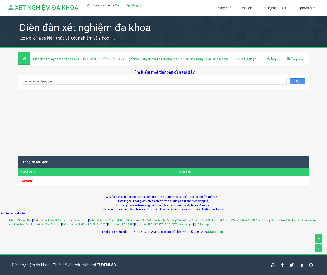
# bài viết (185, 171)
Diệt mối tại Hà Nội (45, 220)
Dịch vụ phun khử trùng (72, 220)
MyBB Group (216, 231)
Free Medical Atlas (32, 224)
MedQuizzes (53, 224)
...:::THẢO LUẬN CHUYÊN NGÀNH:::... (99, 59)
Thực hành (168, 59)
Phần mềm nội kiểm (74, 224)
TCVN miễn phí (183, 224)
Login (273, 58)
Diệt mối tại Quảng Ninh (191, 220)
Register (296, 58)
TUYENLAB (106, 264)
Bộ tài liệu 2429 (97, 224)
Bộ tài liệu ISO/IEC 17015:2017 (154, 224)
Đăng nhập (122, 5)
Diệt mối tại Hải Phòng (103, 220)
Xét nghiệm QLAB (243, 220)
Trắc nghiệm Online (276, 8)
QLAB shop (201, 224)
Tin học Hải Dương (219, 220)
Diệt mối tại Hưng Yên (132, 220)
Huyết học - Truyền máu (142, 59)
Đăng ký (136, 5)
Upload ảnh (307, 8)
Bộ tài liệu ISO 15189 (121, 224)
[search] (153, 81)
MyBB (185, 231)
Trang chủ (224, 8)
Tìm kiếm (246, 8)
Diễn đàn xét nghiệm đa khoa (53, 59)
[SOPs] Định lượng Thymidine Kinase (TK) (206, 59)
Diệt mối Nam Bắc (20, 220)
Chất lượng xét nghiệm (270, 220)
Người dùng (27, 171)
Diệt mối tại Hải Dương (161, 220)
